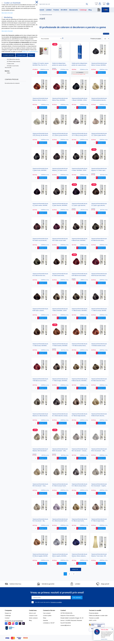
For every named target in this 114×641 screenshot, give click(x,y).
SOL (95, 620)
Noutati (41, 10)
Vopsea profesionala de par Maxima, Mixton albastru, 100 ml (79, 555)
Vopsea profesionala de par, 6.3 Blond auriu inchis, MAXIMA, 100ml (60, 275)
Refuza (31, 55)
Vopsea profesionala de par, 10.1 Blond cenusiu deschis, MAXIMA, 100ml (60, 135)
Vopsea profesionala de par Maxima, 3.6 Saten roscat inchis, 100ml (60, 170)
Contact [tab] (63, 610)
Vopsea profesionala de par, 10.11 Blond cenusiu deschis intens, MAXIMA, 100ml (80, 135)
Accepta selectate (8, 55)
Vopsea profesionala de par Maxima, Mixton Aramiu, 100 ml (41, 99)
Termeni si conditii (94, 618)
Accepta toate (21, 55)
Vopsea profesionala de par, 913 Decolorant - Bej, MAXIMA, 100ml (40, 520)
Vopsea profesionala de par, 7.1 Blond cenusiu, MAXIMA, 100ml (99, 310)
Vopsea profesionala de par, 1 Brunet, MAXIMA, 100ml (79, 99)
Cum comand (46, 613)
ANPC (91, 620)
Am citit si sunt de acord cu (48, 602)
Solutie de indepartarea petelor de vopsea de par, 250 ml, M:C (59, 64)
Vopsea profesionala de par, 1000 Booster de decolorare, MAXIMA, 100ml (41, 135)
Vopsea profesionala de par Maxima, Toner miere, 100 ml (99, 555)
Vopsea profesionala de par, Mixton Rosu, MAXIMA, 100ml (60, 99)
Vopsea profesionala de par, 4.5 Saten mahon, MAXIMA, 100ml (40, 205)
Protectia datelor (93, 613)
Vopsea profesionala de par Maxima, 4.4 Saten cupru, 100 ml (99, 170)
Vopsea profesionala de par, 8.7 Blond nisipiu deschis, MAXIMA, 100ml (79, 415)
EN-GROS (64, 10)
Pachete (56, 10)
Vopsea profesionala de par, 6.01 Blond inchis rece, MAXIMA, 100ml (40, 275)
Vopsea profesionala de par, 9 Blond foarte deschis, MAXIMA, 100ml (99, 415)
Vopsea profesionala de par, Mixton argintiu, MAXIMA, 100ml (60, 555)
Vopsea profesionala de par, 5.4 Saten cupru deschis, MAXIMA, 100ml (99, 205)
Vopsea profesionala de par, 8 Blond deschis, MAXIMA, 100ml (79, 380)
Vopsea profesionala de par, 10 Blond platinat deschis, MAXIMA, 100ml (99, 99)
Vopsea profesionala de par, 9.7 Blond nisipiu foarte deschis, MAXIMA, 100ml (99, 520)
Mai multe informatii (7, 13)
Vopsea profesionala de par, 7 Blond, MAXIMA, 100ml (60, 309)
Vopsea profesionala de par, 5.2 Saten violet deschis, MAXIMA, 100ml (79, 205)
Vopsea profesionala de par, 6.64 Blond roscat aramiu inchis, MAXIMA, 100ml (79, 275)
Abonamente (73, 10)
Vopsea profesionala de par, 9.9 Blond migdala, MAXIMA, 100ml (41, 555)
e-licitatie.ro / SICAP (48, 623)
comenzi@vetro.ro (65, 625)
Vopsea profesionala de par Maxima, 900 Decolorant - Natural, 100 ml (40, 450)
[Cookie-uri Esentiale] (2, 2)
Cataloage (83, 10)
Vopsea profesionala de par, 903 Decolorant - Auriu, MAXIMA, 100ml (40, 485)
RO (105, 10)
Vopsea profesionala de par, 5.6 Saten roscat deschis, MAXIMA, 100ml (40, 240)
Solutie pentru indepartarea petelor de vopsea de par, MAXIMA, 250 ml (79, 64)
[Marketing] (2, 17)
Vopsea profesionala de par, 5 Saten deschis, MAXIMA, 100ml (60, 205)
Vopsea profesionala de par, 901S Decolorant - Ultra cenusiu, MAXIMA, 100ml (99, 450)
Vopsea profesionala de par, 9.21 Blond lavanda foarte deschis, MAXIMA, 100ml (60, 520)
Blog (90, 10)
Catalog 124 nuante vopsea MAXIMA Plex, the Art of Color (40, 64)
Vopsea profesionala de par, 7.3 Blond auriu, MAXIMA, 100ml (40, 345)
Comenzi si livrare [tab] (49, 610)
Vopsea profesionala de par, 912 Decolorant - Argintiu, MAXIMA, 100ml (99, 485)
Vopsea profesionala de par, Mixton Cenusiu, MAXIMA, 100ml (99, 64)
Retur (44, 618)
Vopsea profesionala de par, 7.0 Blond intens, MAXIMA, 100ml (79, 310)
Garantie (45, 620)
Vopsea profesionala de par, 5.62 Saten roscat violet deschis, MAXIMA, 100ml (60, 240)
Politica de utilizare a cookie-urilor (98, 615)
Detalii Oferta (104, 639)
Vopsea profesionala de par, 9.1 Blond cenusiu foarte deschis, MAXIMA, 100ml (60, 485)
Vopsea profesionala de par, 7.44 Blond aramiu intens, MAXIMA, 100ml (79, 345)
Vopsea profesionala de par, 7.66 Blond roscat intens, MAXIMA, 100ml (40, 380)
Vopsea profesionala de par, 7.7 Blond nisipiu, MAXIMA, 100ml (60, 380)
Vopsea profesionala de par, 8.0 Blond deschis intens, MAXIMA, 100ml (99, 380)
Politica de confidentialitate (30, 51)
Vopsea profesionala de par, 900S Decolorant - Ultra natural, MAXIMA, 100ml (60, 450)
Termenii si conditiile (56, 602)
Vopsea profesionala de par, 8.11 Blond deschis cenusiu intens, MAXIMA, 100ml (60, 415)
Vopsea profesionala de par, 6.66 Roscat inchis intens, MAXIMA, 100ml (99, 275)
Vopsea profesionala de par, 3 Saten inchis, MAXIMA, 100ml (40, 170)
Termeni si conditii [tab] (95, 610)
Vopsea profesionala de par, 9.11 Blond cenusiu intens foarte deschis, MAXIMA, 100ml (79, 485)
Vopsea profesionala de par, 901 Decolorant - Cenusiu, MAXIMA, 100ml (79, 450)
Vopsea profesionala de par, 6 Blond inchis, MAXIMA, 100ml (79, 240)
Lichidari (49, 10)
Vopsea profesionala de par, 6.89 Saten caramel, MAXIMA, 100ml (40, 310)
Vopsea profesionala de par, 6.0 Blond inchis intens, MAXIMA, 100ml (99, 240)
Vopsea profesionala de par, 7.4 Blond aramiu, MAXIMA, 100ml (60, 345)
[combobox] (58, 4)
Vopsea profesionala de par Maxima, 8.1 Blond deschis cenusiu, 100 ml (40, 415)
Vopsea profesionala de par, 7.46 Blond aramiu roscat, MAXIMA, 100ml (99, 345)
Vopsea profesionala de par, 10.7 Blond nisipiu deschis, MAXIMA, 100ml (99, 135)
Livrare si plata (47, 615)
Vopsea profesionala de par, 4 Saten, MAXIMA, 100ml (79, 169)
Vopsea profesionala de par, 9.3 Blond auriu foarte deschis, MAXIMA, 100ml (79, 520)
